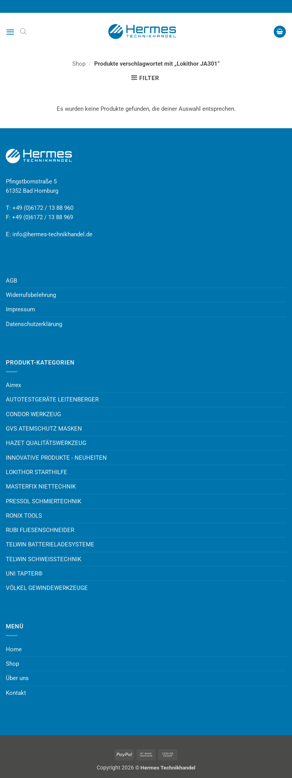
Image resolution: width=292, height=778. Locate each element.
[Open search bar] (23, 31)
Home (14, 649)
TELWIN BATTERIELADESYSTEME (50, 544)
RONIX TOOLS (24, 515)
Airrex (13, 385)
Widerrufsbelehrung (31, 294)
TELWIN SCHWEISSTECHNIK (43, 559)
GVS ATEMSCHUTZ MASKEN (44, 428)
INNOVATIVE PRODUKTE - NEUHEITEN (56, 457)
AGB (11, 280)
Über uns (17, 678)
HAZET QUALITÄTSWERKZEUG (46, 443)
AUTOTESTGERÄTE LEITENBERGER (52, 399)
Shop (78, 63)
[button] (10, 32)
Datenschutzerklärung (34, 324)
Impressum (20, 309)
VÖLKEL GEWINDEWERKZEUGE (47, 587)
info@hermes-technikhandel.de (52, 234)
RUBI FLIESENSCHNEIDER (40, 530)
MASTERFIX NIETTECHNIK (41, 486)
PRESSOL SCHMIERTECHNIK (43, 501)
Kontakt (16, 692)
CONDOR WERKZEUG (33, 414)
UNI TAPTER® (24, 573)
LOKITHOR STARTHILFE (36, 472)
